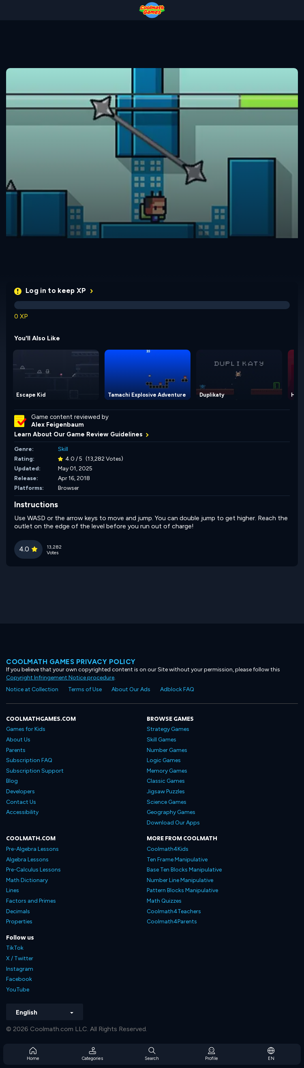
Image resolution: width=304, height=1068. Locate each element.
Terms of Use (85, 689)
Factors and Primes (31, 900)
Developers (20, 791)
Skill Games (161, 739)
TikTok (15, 947)
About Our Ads (130, 689)
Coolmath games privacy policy (71, 662)
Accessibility (22, 812)
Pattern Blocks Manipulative (182, 890)
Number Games (167, 750)
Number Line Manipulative (180, 880)
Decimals (18, 911)
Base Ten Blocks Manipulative (184, 869)
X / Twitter (19, 958)
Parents (16, 750)
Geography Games (171, 812)
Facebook (19, 979)
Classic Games (166, 781)
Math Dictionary (27, 880)
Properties (19, 921)
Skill (63, 449)
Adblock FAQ (177, 689)
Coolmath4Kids (167, 849)
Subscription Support (35, 770)
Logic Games (164, 760)
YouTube (17, 989)
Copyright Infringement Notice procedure (60, 677)
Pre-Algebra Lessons (32, 849)
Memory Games (167, 770)
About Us (18, 739)
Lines (12, 890)
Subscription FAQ (29, 760)
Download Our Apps (173, 822)
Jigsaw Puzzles (166, 791)
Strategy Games (168, 729)
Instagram (19, 968)
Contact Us (21, 802)
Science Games (166, 802)
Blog (12, 781)
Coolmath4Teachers (174, 911)
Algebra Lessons (27, 859)
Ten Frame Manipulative (177, 859)
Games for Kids (25, 729)
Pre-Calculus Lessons (33, 869)
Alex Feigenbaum (57, 424)
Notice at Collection (32, 689)
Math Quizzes (164, 900)
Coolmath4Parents (172, 921)
